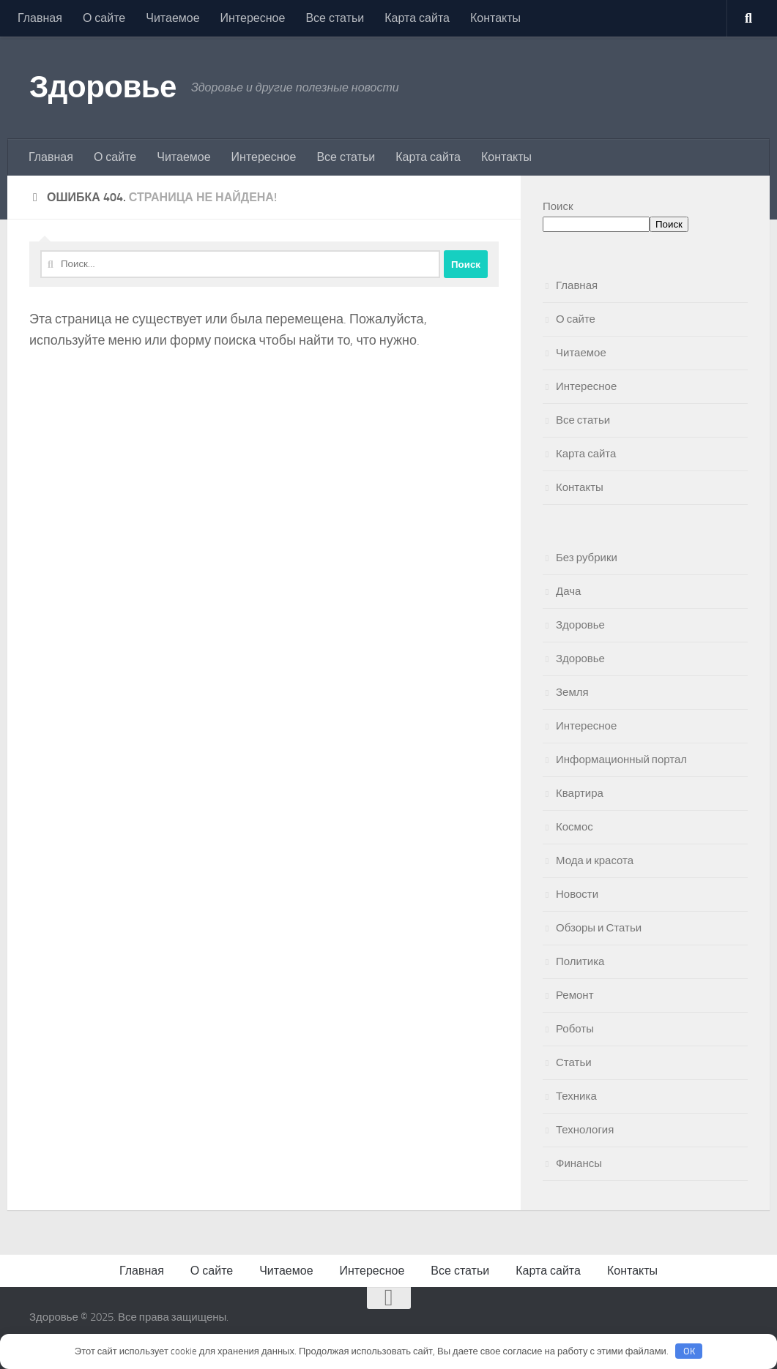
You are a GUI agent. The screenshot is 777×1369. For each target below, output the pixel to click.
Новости (577, 894)
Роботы (575, 1028)
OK (689, 1351)
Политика (580, 961)
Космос (574, 826)
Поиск (558, 206)
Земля (572, 692)
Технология (585, 1129)
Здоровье (102, 87)
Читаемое (172, 18)
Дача (568, 591)
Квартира (579, 793)
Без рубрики (586, 557)
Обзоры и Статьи (599, 927)
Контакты (495, 18)
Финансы (579, 1163)
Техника (576, 1096)
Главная (40, 18)
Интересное (253, 18)
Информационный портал (621, 759)
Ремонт (575, 995)
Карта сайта (417, 18)
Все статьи (334, 18)
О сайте (104, 18)
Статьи (574, 1062)
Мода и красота (594, 860)
